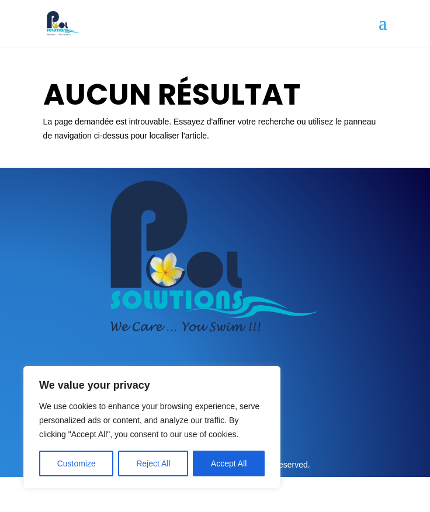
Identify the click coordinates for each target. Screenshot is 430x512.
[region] (151, 427)
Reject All (153, 463)
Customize (76, 463)
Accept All (229, 463)
